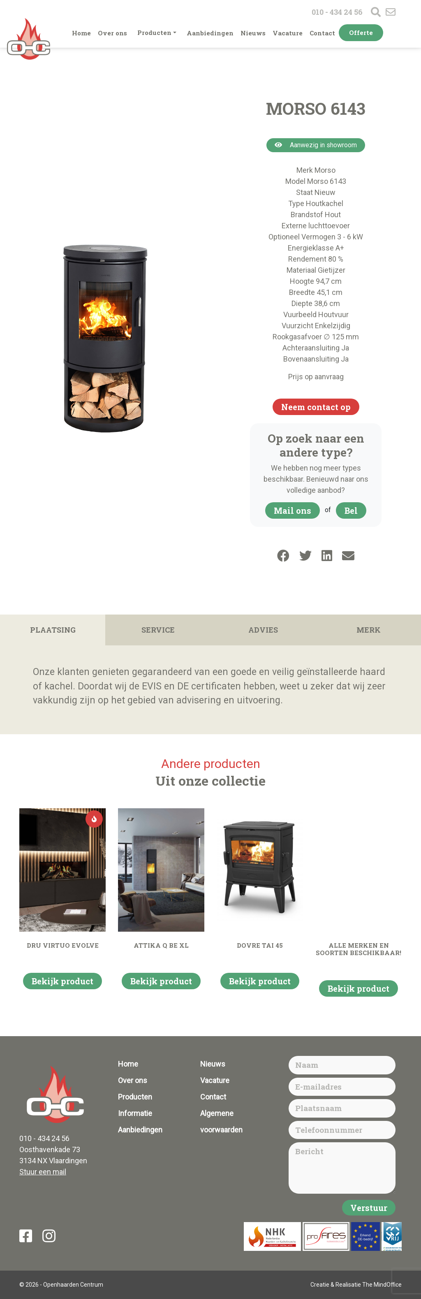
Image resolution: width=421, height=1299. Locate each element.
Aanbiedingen (210, 33)
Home (81, 33)
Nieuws (253, 33)
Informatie (135, 1113)
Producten (154, 32)
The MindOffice (382, 1284)
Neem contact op (316, 406)
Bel (351, 510)
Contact (322, 33)
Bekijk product (62, 981)
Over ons (112, 33)
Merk (368, 630)
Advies (263, 630)
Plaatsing (53, 630)
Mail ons (292, 510)
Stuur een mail (42, 1171)
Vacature (288, 33)
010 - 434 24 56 (337, 12)
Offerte (361, 32)
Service (158, 630)
